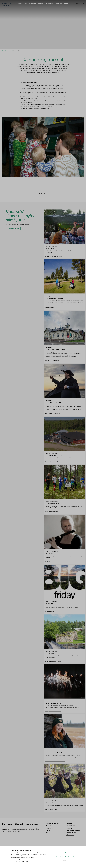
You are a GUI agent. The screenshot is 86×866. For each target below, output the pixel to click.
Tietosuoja (69, 838)
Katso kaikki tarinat (13, 229)
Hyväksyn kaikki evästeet (64, 852)
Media (48, 842)
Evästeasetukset (71, 842)
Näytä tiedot (64, 860)
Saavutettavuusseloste (73, 840)
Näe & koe (40, 3)
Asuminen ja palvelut (30, 3)
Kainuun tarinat (70, 835)
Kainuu (66, 3)
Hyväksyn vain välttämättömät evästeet (64, 856)
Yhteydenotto (70, 833)
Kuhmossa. (39, 104)
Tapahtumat (59, 3)
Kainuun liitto (70, 845)
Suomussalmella (45, 108)
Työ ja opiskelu (49, 3)
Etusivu (20, 3)
